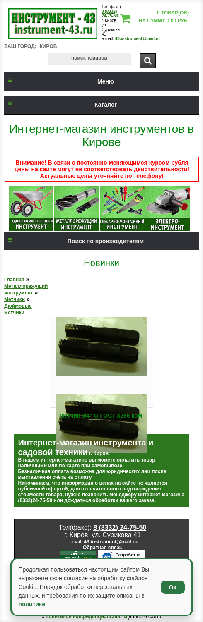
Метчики (14, 299)
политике (32, 604)
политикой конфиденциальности (86, 617)
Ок (172, 587)
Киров (48, 46)
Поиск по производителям (74, 241)
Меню (59, 81)
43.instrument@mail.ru (137, 38)
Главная (14, 279)
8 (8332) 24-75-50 (110, 13)
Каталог (60, 104)
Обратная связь (102, 547)
